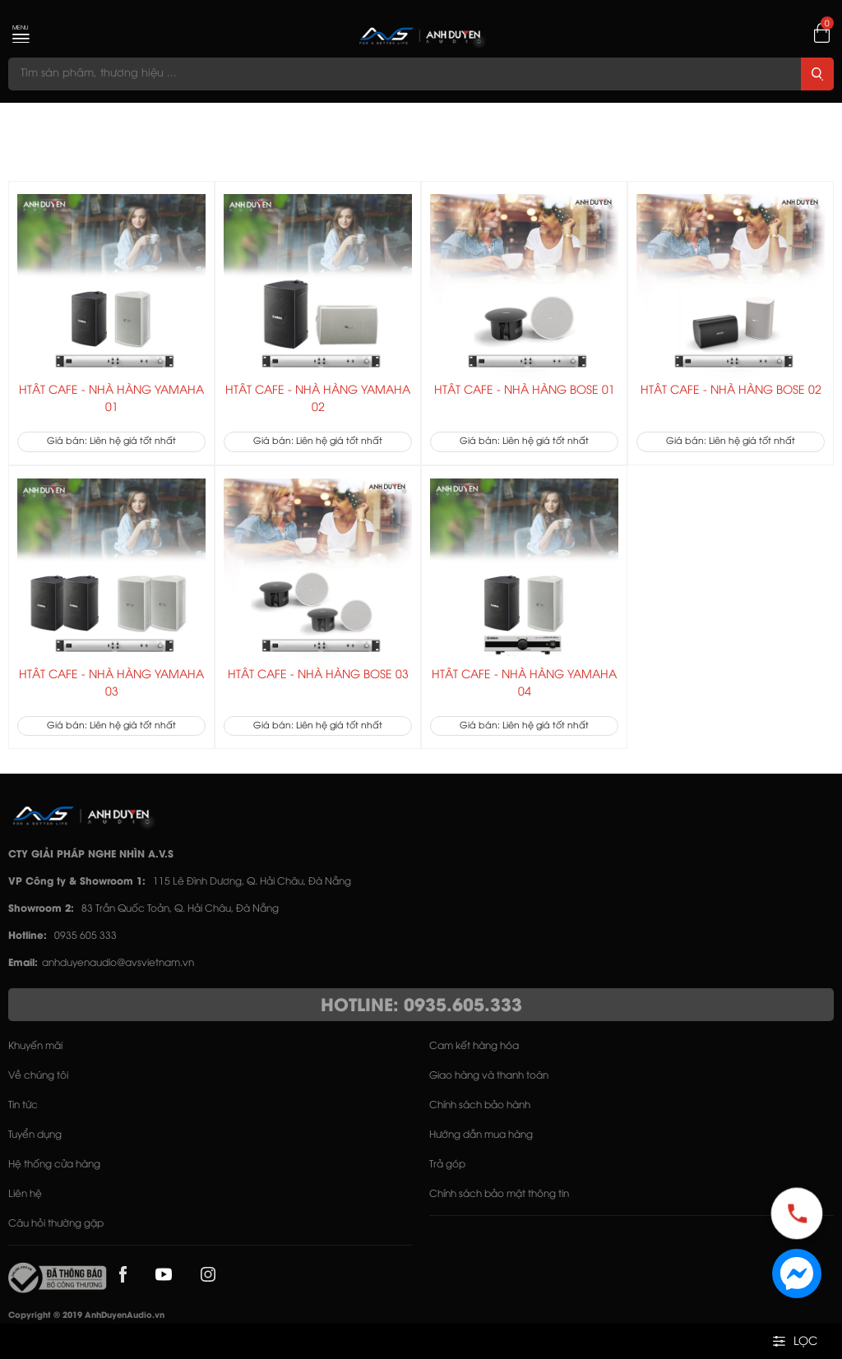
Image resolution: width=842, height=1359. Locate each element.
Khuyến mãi (35, 1046)
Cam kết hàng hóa (474, 1046)
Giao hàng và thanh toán (488, 1075)
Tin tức (23, 1105)
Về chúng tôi (38, 1075)
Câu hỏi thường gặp (56, 1223)
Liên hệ (25, 1194)
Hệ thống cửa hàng (54, 1164)
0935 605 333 (85, 936)
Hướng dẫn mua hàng (481, 1134)
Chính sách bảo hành (479, 1105)
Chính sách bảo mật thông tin (499, 1194)
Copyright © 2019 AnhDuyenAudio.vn (86, 1316)
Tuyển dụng (35, 1134)
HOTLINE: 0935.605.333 (421, 1006)
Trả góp (447, 1164)
